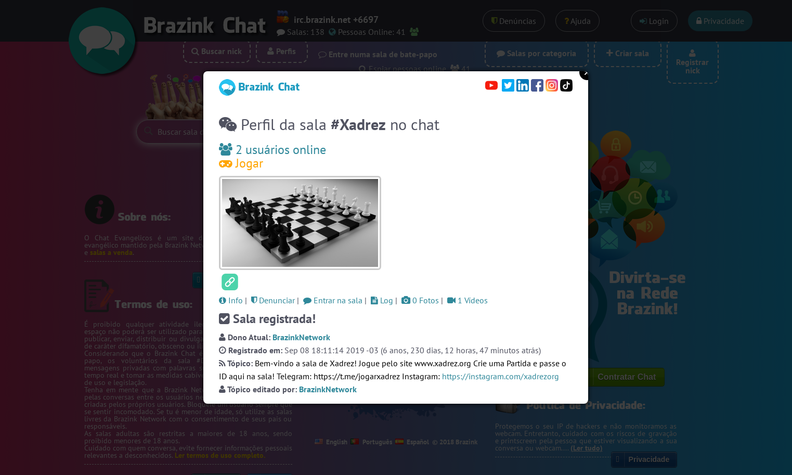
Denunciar (273, 300)
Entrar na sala (332, 300)
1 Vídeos (467, 300)
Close (587, 72)
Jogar (241, 163)
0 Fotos (420, 300)
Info (231, 300)
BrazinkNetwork (301, 337)
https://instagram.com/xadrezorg (500, 376)
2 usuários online (272, 150)
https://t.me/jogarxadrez (357, 376)
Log (382, 300)
